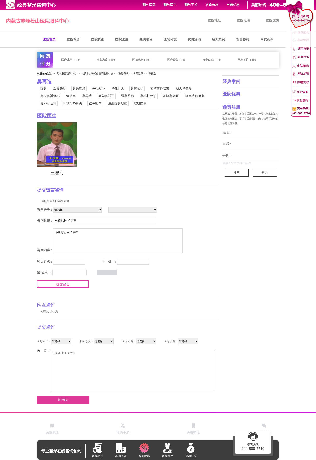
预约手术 (191, 5)
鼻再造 (152, 73)
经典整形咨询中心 (66, 73)
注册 (236, 172)
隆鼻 (43, 88)
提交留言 (62, 284)
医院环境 (170, 39)
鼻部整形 (138, 73)
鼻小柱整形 (148, 96)
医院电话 (243, 20)
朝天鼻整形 (184, 88)
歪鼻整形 (127, 96)
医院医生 (121, 39)
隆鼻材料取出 (159, 88)
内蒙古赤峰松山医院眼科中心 (37, 21)
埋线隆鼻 (140, 103)
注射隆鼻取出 (117, 103)
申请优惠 (233, 5)
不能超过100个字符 (118, 240)
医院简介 (73, 39)
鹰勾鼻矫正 (106, 96)
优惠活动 (194, 39)
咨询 (265, 172)
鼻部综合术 (48, 103)
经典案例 (218, 39)
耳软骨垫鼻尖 (72, 103)
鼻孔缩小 (98, 88)
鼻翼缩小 (137, 88)
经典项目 (145, 39)
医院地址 (214, 20)
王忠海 (57, 172)
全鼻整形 (59, 88)
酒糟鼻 (71, 96)
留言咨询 (242, 39)
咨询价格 (212, 5)
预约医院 (149, 5)
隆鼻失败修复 (195, 96)
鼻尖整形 (79, 88)
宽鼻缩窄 (95, 103)
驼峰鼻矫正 (171, 96)
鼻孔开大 (117, 88)
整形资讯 (123, 73)
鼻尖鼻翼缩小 (50, 96)
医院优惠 (272, 20)
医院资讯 (97, 39)
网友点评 (266, 39)
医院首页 (49, 39)
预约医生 (170, 5)
